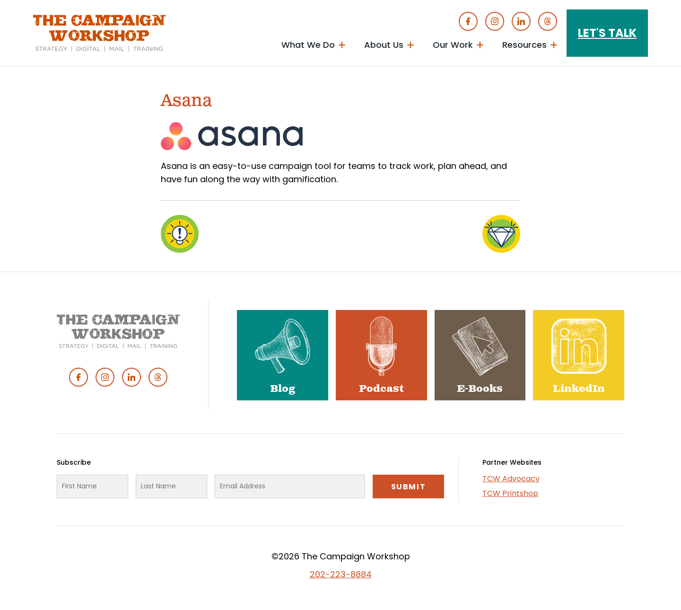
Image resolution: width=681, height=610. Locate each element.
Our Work (453, 45)
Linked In (521, 21)
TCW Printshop (510, 493)
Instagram (494, 21)
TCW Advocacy (511, 478)
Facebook (468, 21)
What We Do (308, 45)
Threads (547, 21)
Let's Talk (607, 33)
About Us (383, 45)
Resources (524, 45)
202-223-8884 (341, 574)
